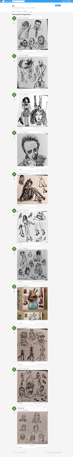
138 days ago (45, 173)
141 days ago (45, 285)
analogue (38, 51)
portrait (42, 51)
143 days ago (45, 327)
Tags (31, 11)
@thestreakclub (59, 452)
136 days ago (45, 94)
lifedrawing (38, 281)
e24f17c (53, 452)
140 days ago (45, 248)
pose (42, 127)
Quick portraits (21, 408)
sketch (46, 51)
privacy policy (22, 452)
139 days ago (45, 209)
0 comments (20, 51)
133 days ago (45, 17)
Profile (13, 11)
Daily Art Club (26, 17)
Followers (25, 11)
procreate (41, 323)
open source (50, 452)
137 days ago (45, 132)
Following (18, 11)
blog (25, 452)
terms (19, 452)
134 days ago (45, 55)
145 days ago (45, 368)
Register (68, 1)
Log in (64, 1)
